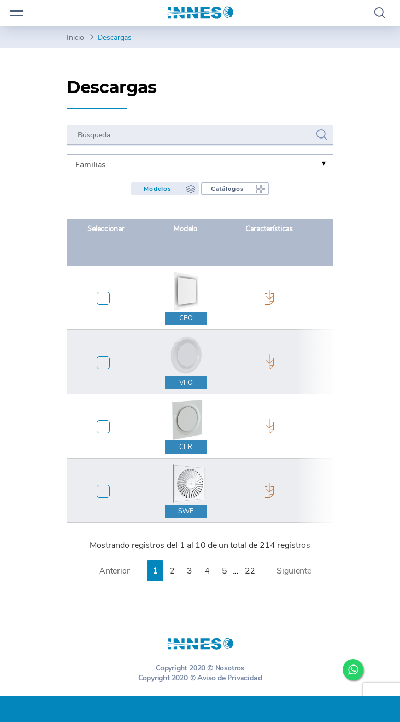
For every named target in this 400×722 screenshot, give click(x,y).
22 (250, 571)
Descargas (115, 37)
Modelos (157, 189)
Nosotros (229, 668)
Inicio (75, 37)
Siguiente (294, 571)
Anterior (114, 571)
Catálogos (227, 189)
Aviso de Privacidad (229, 678)
